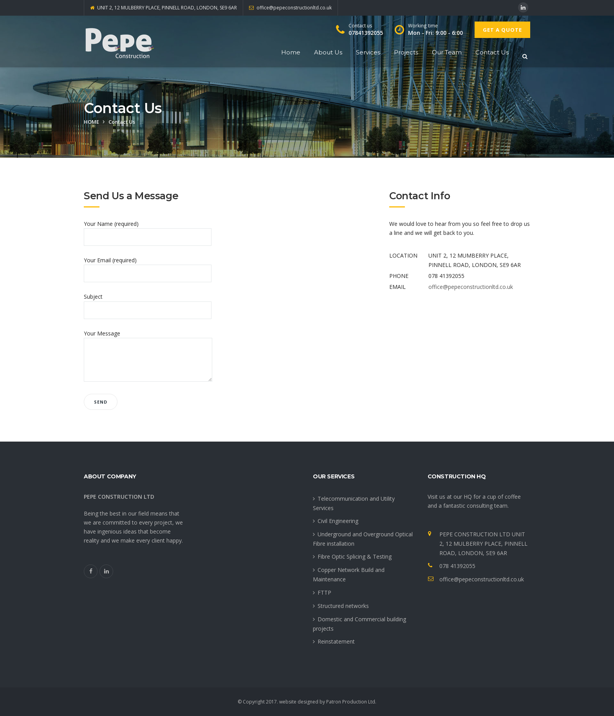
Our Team (447, 52)
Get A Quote (502, 29)
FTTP (324, 592)
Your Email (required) (147, 266)
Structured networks (343, 606)
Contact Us (492, 52)
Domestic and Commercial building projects (359, 623)
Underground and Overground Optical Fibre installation (363, 538)
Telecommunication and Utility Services (354, 503)
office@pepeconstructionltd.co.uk (470, 286)
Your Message (148, 356)
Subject (147, 303)
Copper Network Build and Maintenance (349, 574)
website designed (298, 701)
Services (368, 52)
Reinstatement (336, 641)
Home (290, 52)
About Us (328, 52)
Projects (406, 52)
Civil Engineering (338, 521)
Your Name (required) (147, 230)
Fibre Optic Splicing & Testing (355, 556)
